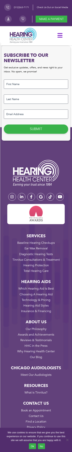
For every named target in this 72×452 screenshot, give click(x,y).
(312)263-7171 (21, 7)
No (41, 446)
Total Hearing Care (36, 271)
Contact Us (36, 416)
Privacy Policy (36, 427)
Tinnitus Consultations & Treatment (36, 260)
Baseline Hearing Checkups (36, 243)
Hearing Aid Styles (36, 305)
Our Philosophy (36, 329)
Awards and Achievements (36, 335)
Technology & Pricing (36, 300)
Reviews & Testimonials (36, 340)
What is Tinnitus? (36, 392)
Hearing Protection (36, 265)
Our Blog (36, 357)
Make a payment (51, 19)
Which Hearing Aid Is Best (36, 289)
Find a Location (36, 421)
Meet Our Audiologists (36, 375)
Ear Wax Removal (36, 248)
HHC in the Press (36, 346)
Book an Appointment (36, 410)
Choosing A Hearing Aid (36, 294)
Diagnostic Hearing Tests (36, 254)
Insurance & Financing (36, 311)
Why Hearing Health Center (36, 351)
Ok (32, 446)
